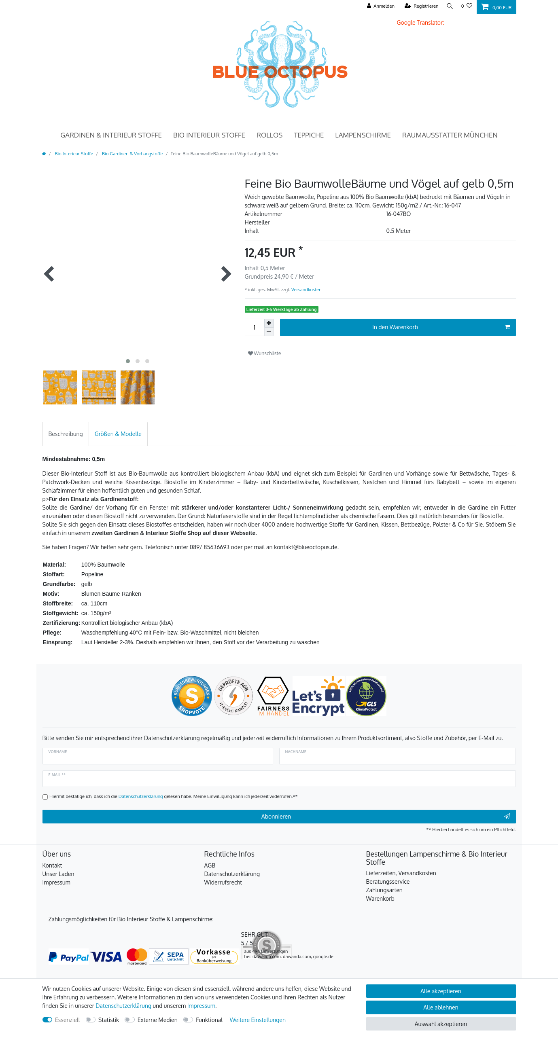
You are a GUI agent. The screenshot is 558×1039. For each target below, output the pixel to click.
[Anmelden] (378, 6)
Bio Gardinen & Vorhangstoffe (132, 153)
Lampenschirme (363, 135)
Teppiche (309, 135)
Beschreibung (66, 433)
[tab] (65, 434)
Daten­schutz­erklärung (123, 1005)
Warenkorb (380, 898)
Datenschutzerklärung (232, 873)
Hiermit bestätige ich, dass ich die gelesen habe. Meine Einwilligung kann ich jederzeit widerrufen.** (173, 796)
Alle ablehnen (440, 1007)
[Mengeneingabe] (254, 327)
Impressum (56, 882)
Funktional (209, 1019)
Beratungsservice (388, 881)
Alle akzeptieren (440, 991)
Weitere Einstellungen (258, 1019)
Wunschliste (264, 353)
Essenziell (67, 1019)
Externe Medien (158, 1019)
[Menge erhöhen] (269, 323)
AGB (210, 865)
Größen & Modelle (118, 433)
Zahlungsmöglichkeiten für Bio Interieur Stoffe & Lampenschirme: (131, 919)
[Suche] (449, 6)
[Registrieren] (419, 6)
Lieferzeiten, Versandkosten (401, 873)
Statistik (108, 1019)
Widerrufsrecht (223, 882)
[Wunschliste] (467, 6)
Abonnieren (385, 816)
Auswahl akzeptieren (441, 1023)
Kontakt (52, 865)
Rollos (269, 135)
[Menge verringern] (269, 332)
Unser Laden (58, 873)
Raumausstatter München (450, 135)
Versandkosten (305, 289)
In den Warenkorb (440, 327)
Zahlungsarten (384, 890)
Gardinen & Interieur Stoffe (111, 135)
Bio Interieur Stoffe (209, 135)
